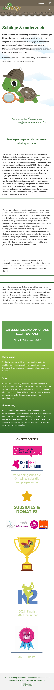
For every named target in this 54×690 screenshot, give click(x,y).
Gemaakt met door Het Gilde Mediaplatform (27, 680)
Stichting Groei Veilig (18, 678)
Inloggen (41, 3)
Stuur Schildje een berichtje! (27, 340)
